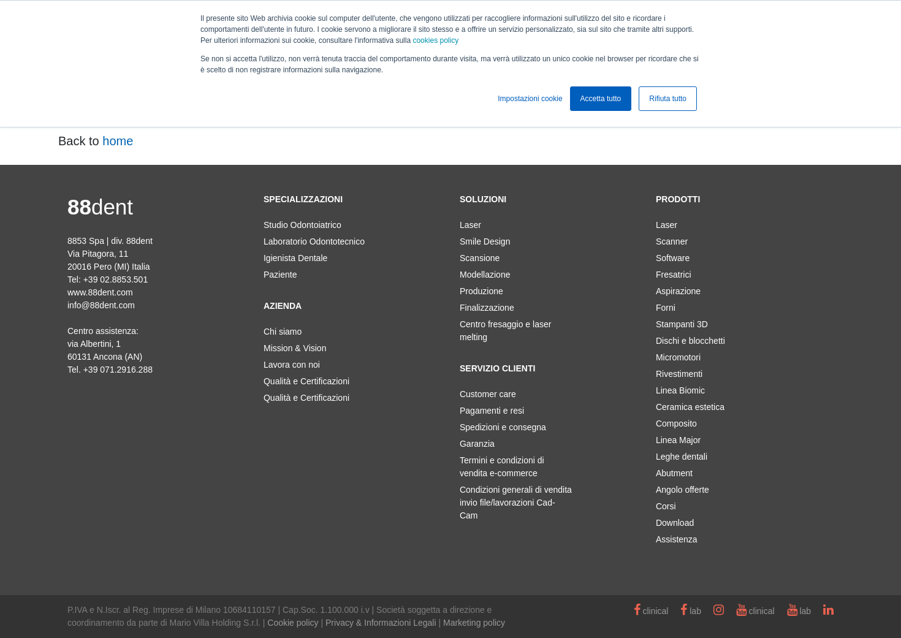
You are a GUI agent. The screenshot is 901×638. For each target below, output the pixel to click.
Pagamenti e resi (492, 411)
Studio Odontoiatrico (302, 225)
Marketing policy (474, 623)
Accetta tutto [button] (601, 98)
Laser (470, 225)
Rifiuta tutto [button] (667, 98)
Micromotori (678, 357)
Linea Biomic (680, 390)
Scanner (672, 241)
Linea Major (678, 440)
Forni (665, 308)
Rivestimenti (679, 374)
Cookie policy (292, 623)
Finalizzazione (487, 308)
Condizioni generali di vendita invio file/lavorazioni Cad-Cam (516, 502)
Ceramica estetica (690, 407)
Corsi (666, 506)
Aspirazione (678, 291)
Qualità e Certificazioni (306, 381)
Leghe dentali (681, 456)
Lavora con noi (292, 365)
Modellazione (485, 274)
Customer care (488, 394)
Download (675, 523)
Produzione (481, 291)
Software (673, 258)
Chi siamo (283, 331)
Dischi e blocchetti (690, 341)
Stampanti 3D (682, 324)
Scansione (480, 258)
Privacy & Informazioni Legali (380, 623)
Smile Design (485, 241)
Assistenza (677, 539)
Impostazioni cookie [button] (530, 98)
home (117, 141)
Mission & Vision (295, 348)
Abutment (674, 473)
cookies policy (435, 40)
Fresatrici (673, 274)
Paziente (280, 274)
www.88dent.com (100, 292)
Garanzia (477, 444)
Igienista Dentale (295, 258)
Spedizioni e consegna (503, 427)
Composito (676, 423)
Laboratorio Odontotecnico (314, 241)
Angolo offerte (682, 490)
